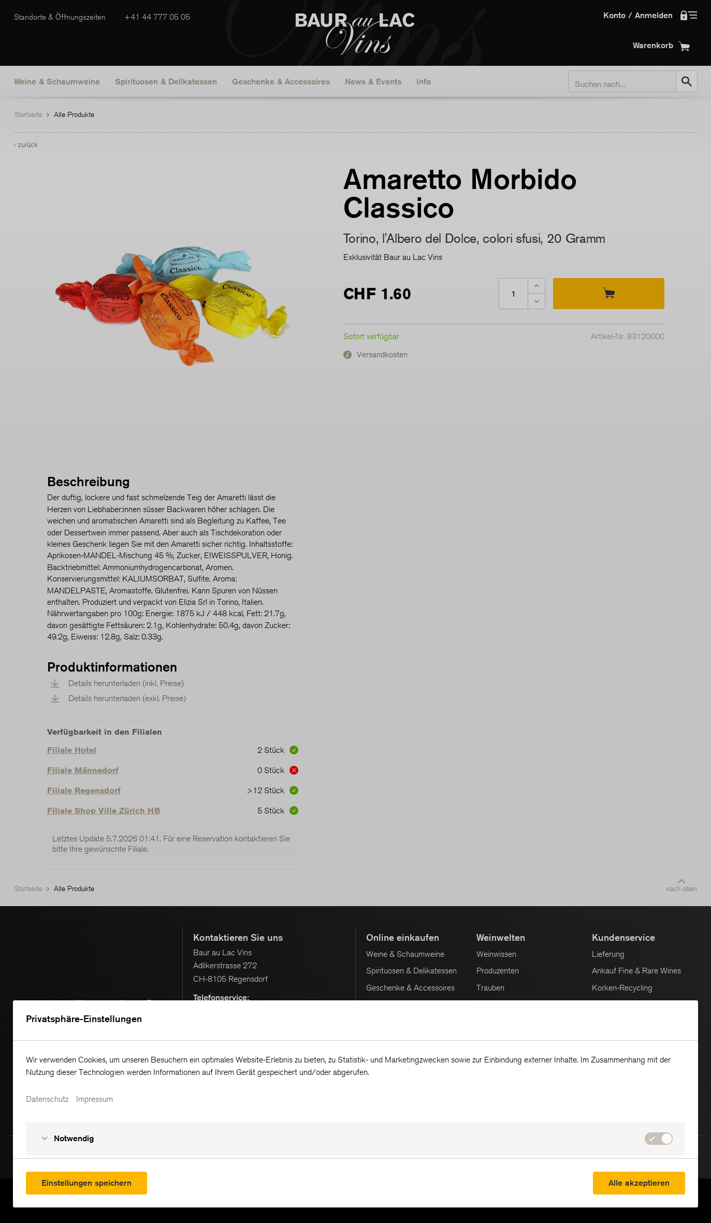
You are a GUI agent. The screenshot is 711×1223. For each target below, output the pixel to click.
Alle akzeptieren (639, 1183)
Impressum (94, 1099)
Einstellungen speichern (86, 1183)
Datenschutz (47, 1099)
